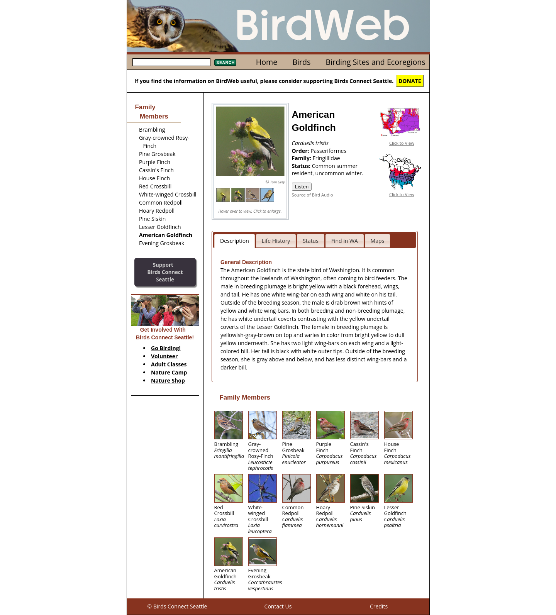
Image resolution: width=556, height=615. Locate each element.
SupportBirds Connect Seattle (165, 272)
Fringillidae (326, 158)
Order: (301, 150)
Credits (379, 606)
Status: (302, 165)
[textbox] (171, 62)
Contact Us (278, 606)
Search (225, 62)
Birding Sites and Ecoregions (375, 62)
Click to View (401, 143)
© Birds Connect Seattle (177, 606)
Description (234, 240)
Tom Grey (277, 182)
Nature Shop (168, 380)
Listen (302, 187)
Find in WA (344, 240)
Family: (302, 158)
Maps (378, 240)
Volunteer (164, 356)
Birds (301, 62)
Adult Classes (169, 364)
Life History (276, 240)
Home (266, 62)
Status (311, 240)
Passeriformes (328, 150)
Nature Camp (169, 372)
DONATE (409, 81)
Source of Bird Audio (312, 195)
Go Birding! (166, 348)
